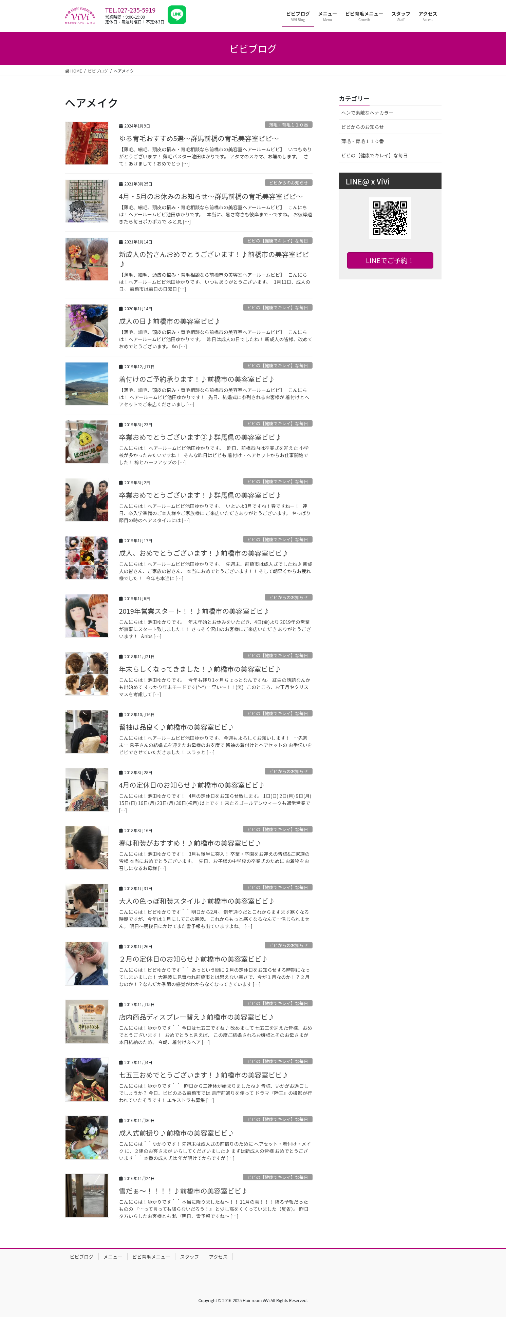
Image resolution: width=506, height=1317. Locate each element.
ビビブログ (82, 1256)
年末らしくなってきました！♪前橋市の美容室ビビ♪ (200, 669)
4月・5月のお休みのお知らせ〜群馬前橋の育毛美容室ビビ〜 (211, 196)
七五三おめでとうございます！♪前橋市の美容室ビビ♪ (204, 1075)
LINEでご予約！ (390, 260)
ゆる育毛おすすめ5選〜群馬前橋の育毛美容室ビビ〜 (199, 138)
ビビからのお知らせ (288, 182)
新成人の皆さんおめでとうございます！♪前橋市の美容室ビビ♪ (214, 259)
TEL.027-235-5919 (130, 9)
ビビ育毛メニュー (151, 1256)
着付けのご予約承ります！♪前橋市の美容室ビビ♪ (197, 379)
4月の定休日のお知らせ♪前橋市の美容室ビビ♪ (192, 785)
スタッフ (189, 1256)
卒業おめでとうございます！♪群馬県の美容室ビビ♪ (200, 495)
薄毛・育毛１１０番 (288, 124)
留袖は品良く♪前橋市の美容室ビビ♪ (177, 727)
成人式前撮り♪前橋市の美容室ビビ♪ (177, 1133)
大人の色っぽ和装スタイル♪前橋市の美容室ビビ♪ (197, 901)
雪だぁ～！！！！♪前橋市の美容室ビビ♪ (183, 1191)
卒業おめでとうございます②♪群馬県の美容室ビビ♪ (200, 437)
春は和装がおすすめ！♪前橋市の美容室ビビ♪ (190, 843)
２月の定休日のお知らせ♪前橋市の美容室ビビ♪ (193, 959)
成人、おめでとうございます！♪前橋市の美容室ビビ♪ (204, 553)
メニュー (113, 1256)
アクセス (218, 1256)
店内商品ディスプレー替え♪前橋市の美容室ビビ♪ (197, 1017)
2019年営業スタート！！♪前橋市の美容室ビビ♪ (194, 611)
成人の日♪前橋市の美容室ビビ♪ (170, 321)
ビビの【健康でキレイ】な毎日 (277, 240)
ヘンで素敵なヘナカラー (367, 112)
